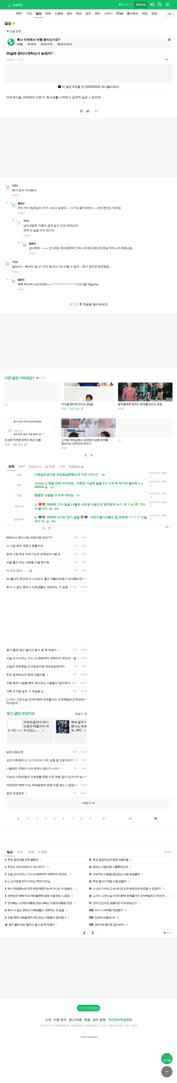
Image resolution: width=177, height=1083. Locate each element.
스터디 (108, 13)
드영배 (58, 13)
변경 (154, 13)
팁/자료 (50, 466)
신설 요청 (14, 31)
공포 (88, 13)
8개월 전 (10, 59)
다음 (130, 818)
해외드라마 (64, 44)
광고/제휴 (75, 1019)
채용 (87, 1019)
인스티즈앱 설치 (88, 1007)
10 (104, 818)
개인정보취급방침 (120, 1019)
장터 (69, 13)
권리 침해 (99, 1019)
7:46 (167, 852)
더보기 (80, 713)
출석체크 (132, 13)
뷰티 (97, 13)
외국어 (31, 44)
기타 (62, 466)
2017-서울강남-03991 (112, 1025)
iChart (119, 13)
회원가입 (141, 4)
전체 (11, 466)
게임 (144, 13)
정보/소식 (35, 466)
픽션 (79, 13)
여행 (20, 44)
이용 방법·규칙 (125, 5)
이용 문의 (60, 1019)
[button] (85, 455)
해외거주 (47, 44)
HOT (19, 13)
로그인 (73, 304)
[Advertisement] (88, 968)
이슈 (29, 13)
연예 (48, 13)
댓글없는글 (76, 466)
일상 (38, 13)
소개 (48, 1019)
